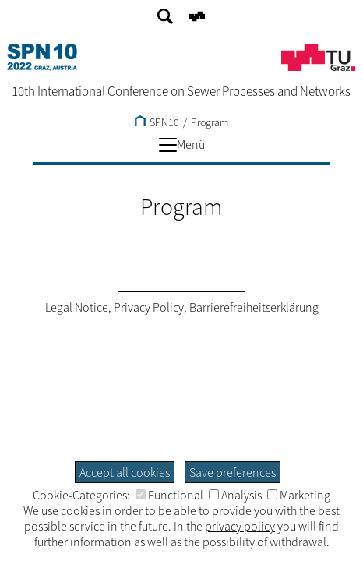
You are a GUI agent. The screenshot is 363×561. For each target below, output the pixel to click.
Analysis (235, 495)
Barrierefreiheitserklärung (254, 307)
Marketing (298, 495)
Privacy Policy (149, 307)
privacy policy (240, 526)
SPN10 (157, 122)
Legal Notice (76, 307)
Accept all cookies (124, 472)
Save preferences (232, 472)
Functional (169, 495)
